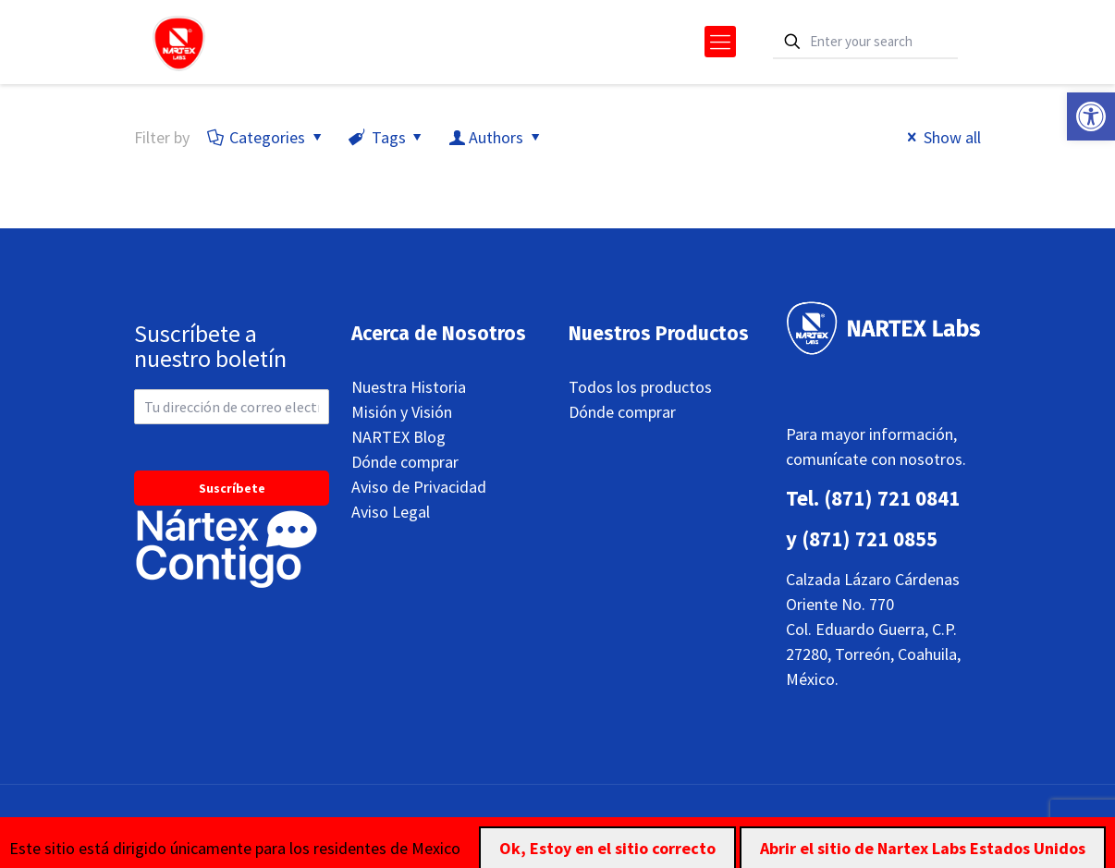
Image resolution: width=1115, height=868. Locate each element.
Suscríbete (232, 488)
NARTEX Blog (398, 436)
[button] (1091, 116)
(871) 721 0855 (869, 538)
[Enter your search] (865, 42)
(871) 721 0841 (892, 497)
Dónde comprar (405, 461)
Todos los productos (640, 386)
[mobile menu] (720, 41)
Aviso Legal (390, 511)
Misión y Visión (401, 411)
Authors (496, 137)
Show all (941, 137)
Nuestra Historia (408, 386)
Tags (386, 137)
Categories (265, 137)
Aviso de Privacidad (418, 486)
